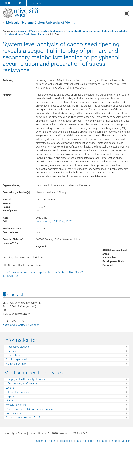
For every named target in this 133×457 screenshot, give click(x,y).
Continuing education (17, 359)
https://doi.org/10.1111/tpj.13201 (54, 221)
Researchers (13, 355)
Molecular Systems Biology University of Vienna (40, 22)
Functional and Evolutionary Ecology (83, 31)
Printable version (120, 440)
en (7, 3)
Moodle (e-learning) (16, 404)
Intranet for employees (18, 392)
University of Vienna (28, 31)
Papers (41, 34)
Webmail (10, 387)
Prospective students (18, 346)
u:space (10, 396)
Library (9, 400)
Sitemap (41, 440)
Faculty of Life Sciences (51, 31)
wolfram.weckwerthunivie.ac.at (21, 324)
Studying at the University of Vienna (25, 379)
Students (11, 351)
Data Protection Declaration (92, 440)
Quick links (36, 3)
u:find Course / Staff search (21, 383)
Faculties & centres (16, 413)
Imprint (52, 440)
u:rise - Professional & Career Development (29, 409)
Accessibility (66, 440)
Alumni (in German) (16, 363)
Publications (30, 34)
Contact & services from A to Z (23, 417)
